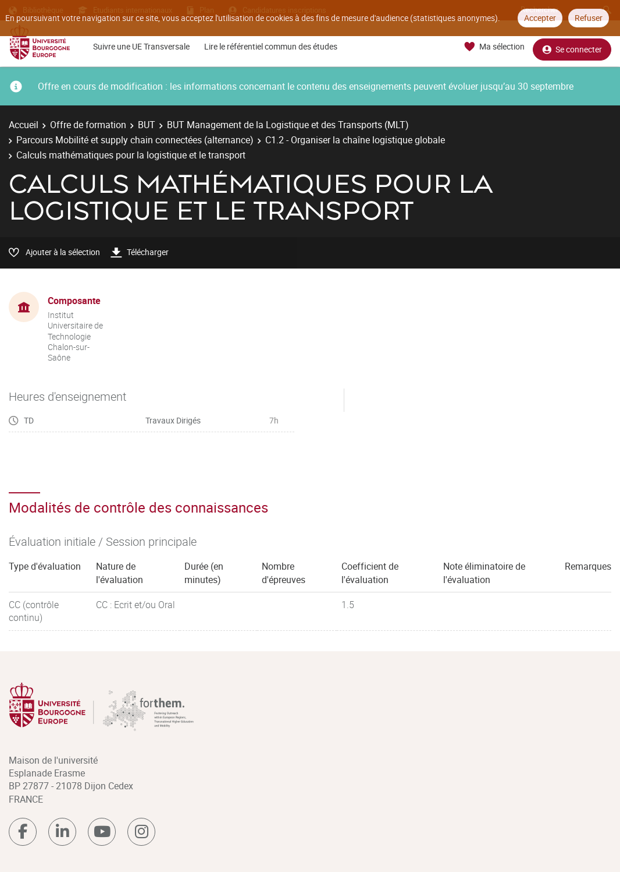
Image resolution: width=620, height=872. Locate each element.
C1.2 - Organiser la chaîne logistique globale (355, 139)
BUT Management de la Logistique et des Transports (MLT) (288, 124)
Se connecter (572, 46)
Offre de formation (88, 124)
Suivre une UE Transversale (141, 46)
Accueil (23, 124)
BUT (146, 124)
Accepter (540, 17)
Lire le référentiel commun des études (270, 46)
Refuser (589, 17)
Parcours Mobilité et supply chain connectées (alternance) (135, 139)
